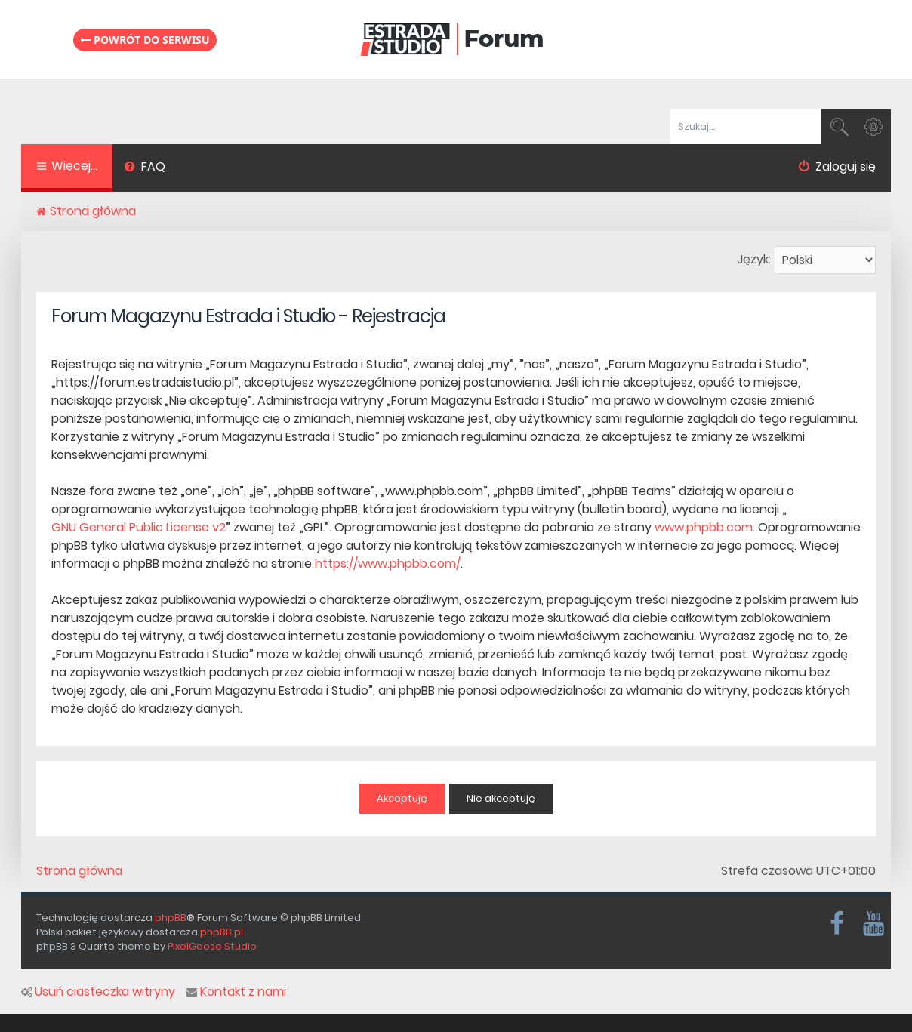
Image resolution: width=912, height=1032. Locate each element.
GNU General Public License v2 (138, 527)
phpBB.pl (221, 932)
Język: (754, 259)
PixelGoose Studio (212, 946)
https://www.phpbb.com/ (388, 563)
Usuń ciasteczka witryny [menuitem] (98, 992)
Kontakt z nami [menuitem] (236, 992)
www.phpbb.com (704, 527)
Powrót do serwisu (145, 39)
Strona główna (79, 871)
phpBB (170, 917)
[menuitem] (144, 168)
